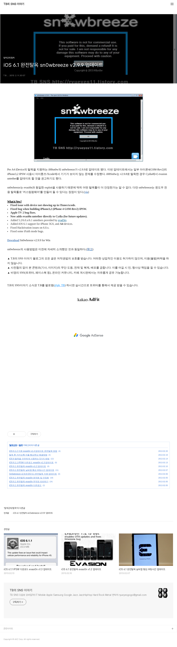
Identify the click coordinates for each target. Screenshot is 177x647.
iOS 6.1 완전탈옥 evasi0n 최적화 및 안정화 (29, 478)
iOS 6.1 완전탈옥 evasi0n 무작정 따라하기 (28, 481)
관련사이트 (8, 628)
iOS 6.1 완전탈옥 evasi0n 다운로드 (25, 485)
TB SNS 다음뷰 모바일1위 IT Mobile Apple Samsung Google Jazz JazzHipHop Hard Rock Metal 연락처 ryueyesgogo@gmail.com (78, 595)
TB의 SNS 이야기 (13, 4)
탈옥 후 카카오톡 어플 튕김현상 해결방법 (28, 455)
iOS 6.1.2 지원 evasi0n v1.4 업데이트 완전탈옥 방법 (33, 451)
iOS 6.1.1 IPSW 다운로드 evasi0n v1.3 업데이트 (31, 462)
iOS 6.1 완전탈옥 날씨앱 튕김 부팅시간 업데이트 (31, 470)
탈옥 (21, 445)
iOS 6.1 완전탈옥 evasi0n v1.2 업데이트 (27, 466)
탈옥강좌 (13, 445)
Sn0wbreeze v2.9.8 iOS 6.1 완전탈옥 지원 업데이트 (33, 474)
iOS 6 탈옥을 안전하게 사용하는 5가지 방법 (29, 459)
